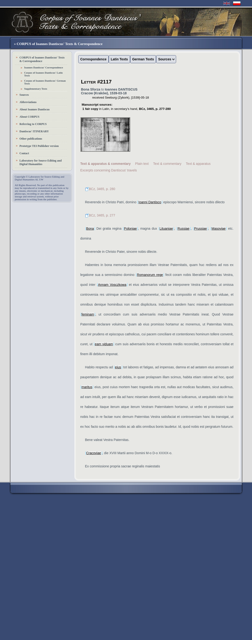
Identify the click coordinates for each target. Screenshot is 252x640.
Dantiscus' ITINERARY (34, 131)
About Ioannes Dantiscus (35, 109)
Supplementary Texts (35, 88)
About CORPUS (29, 116)
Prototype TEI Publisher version (39, 146)
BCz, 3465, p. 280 (100, 189)
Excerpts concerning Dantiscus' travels (108, 170)
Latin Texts (119, 59)
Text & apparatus (198, 164)
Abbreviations (28, 102)
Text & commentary (167, 164)
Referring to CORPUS (33, 124)
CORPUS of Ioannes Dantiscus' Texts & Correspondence (42, 59)
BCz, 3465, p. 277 (100, 215)
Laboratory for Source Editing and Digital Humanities (41, 162)
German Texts (143, 59)
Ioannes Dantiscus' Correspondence (43, 67)
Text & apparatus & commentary (105, 164)
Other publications (31, 138)
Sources (24, 94)
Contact (24, 153)
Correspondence (93, 59)
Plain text (142, 164)
